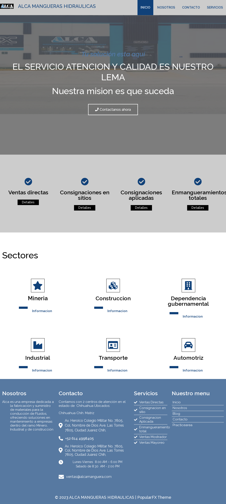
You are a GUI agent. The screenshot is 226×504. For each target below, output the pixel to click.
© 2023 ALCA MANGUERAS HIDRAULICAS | (96, 497)
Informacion (42, 311)
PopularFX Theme (154, 497)
